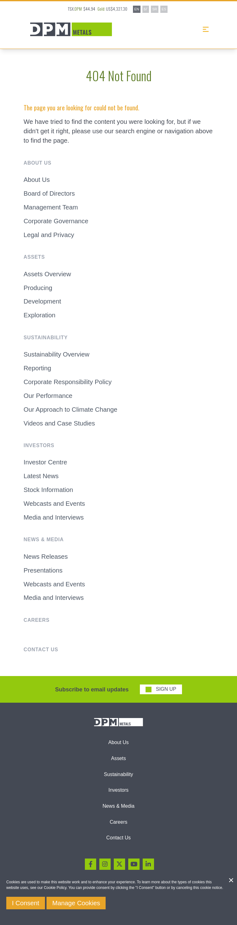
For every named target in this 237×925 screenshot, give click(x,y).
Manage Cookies (76, 903)
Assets (118, 758)
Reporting (37, 368)
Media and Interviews (54, 517)
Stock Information (48, 489)
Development (42, 301)
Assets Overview (47, 274)
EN (136, 9)
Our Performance (48, 395)
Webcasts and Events (54, 503)
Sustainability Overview (56, 354)
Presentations (43, 570)
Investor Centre (45, 462)
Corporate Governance (56, 221)
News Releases (46, 556)
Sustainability (118, 774)
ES (164, 9)
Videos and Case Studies (59, 423)
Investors (118, 790)
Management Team (51, 207)
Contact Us (118, 837)
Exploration (39, 315)
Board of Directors (49, 193)
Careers (118, 822)
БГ (146, 9)
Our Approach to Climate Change (70, 409)
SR (154, 9)
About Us (37, 179)
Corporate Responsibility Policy (68, 381)
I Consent (25, 903)
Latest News (41, 476)
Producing (38, 287)
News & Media (118, 806)
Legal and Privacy (49, 234)
